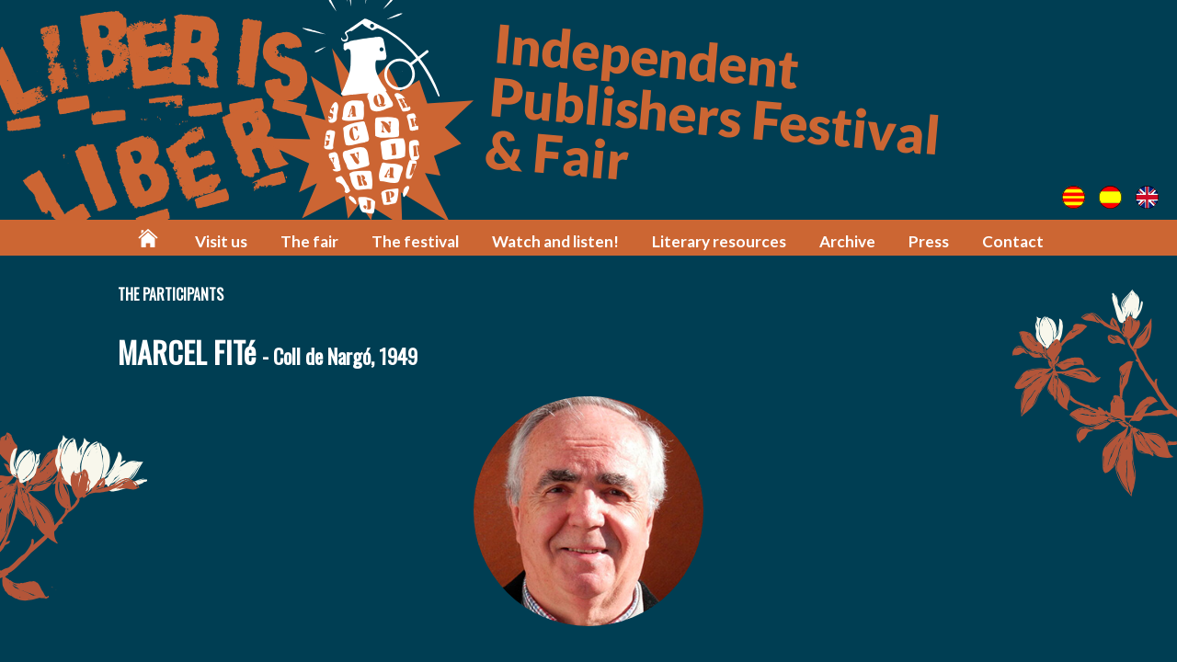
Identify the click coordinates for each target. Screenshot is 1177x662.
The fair (309, 241)
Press (928, 241)
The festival (415, 241)
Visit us (221, 241)
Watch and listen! (555, 241)
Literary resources (719, 241)
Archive (847, 241)
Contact (1013, 241)
